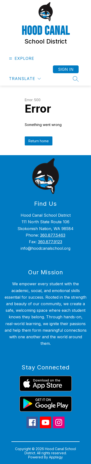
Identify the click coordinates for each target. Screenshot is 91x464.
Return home (38, 141)
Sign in (66, 69)
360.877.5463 (52, 235)
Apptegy (56, 457)
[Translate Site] (25, 79)
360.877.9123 (50, 241)
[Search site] (76, 79)
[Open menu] (21, 58)
